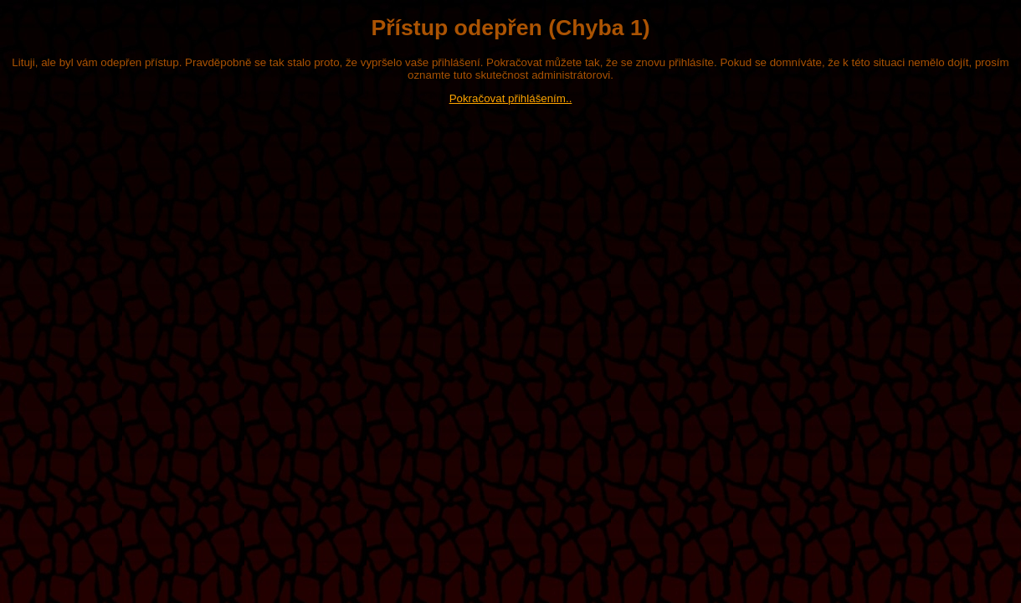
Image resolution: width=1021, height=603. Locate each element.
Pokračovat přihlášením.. (510, 98)
